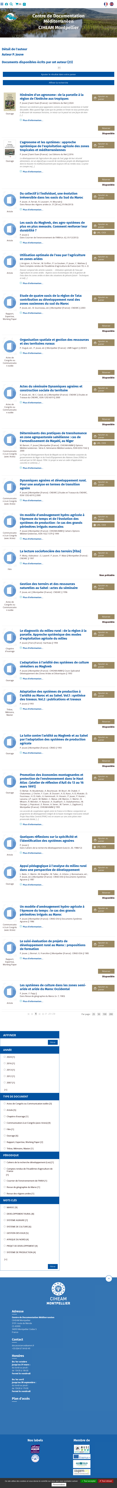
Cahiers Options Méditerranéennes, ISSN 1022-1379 (50, 532)
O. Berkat (24, 790)
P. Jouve (23, 103)
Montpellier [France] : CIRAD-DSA (48, 876)
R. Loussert (43, 201)
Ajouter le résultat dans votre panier (58, 74)
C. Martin (74, 799)
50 (99, 1014)
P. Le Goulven (58, 263)
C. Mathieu (80, 263)
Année (7, 1050)
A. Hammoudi (48, 796)
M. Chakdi (72, 790)
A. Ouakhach (57, 801)
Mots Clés (10, 1200)
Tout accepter (89, 1481)
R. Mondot (33, 801)
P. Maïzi (62, 555)
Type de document (15, 1096)
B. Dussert (55, 793)
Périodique (11, 1155)
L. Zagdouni (75, 804)
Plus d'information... (33, 120)
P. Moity (23, 555)
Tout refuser (106, 1481)
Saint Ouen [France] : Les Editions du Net (48, 103)
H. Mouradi (55, 201)
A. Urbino (64, 874)
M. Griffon (46, 263)
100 (104, 1014)
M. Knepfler (43, 874)
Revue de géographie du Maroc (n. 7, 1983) (45, 996)
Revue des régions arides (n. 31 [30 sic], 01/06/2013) (49, 204)
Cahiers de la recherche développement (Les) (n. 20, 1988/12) (53, 847)
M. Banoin (24, 445)
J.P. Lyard (33, 799)
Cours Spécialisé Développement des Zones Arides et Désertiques (50, 672)
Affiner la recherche (58, 82)
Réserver (106, 128)
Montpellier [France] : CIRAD (42, 747)
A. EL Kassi (66, 793)
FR (105, 3)
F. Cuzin (44, 793)
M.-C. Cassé (38, 394)
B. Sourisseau (39, 308)
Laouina (23, 799)
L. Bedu (23, 874)
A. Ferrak (33, 201)
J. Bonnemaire (76, 874)
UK (111, 3)
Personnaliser (59, 1485)
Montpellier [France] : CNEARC (65, 308)
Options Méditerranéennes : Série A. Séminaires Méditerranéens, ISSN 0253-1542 (53, 446)
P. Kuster (80, 796)
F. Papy (32, 993)
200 (111, 1014)
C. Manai (53, 799)
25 (94, 1014)
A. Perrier (35, 263)
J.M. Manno (64, 799)
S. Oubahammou (72, 801)
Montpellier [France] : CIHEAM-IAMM (56, 445)
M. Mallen (43, 799)
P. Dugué (24, 348)
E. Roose (45, 804)
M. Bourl (63, 790)
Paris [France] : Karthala (40, 643)
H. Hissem (61, 796)
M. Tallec (54, 874)
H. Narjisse (44, 801)
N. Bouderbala (36, 790)
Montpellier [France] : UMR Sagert (62, 348)
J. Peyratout (34, 804)
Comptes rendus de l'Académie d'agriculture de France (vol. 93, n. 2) (57, 266)
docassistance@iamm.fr (23, 1345)
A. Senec (54, 804)
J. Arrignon (25, 263)
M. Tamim (64, 804)
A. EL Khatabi (78, 793)
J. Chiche (36, 793)
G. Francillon (44, 953)
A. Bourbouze (51, 790)
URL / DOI (101, 232)
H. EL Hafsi (36, 796)
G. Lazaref (44, 555)
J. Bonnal (33, 953)
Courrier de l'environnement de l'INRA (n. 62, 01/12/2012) (51, 237)
